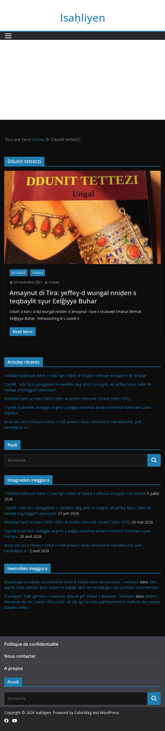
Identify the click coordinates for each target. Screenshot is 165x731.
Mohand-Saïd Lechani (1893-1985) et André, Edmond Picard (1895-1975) (67, 398)
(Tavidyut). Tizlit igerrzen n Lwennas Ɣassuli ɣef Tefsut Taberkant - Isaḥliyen (69, 596)
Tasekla (37, 273)
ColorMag (82, 712)
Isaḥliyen (82, 17)
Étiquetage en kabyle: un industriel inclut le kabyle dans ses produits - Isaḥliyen (71, 581)
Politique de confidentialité (31, 644)
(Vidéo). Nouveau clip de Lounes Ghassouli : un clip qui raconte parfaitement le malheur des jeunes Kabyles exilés (82, 602)
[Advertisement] (82, 79)
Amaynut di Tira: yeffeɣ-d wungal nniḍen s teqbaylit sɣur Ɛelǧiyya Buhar (73, 296)
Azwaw (54, 282)
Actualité (18, 273)
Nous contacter (20, 656)
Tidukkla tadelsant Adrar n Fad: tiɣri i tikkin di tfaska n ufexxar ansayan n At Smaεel (75, 375)
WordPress (109, 712)
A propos (13, 668)
